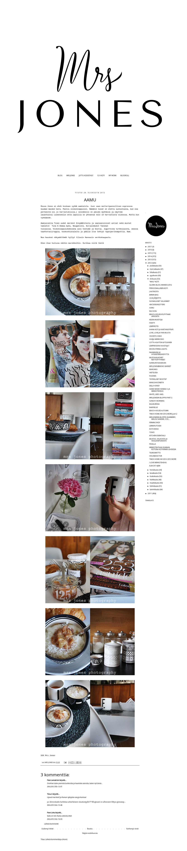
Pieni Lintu (51, 812)
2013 (150, 259)
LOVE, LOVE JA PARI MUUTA (160, 332)
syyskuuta (154, 275)
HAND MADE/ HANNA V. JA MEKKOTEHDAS (159, 390)
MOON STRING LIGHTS (158, 349)
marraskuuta (155, 269)
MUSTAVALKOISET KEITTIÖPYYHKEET (157, 358)
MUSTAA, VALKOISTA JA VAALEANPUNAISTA (158, 440)
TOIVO (151, 432)
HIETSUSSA (153, 372)
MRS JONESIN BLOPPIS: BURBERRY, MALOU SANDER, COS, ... (162, 418)
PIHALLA (152, 444)
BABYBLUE (153, 407)
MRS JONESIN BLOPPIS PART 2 (160, 397)
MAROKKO (153, 369)
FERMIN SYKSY (154, 422)
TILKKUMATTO (155, 452)
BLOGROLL (124, 175)
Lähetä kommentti (51, 824)
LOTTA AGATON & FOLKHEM (160, 342)
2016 (150, 250)
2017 (150, 246)
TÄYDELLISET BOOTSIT (158, 379)
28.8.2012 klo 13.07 (54, 786)
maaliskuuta (155, 483)
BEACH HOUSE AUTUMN (158, 410)
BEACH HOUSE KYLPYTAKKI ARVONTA (159, 315)
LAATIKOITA (154, 291)
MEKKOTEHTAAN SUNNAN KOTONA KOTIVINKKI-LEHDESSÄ (162, 448)
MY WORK (112, 175)
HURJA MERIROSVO (156, 339)
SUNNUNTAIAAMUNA (157, 363)
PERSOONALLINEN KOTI (158, 288)
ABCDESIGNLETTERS (157, 304)
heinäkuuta (154, 470)
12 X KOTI (101, 175)
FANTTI (152, 323)
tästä (101, 243)
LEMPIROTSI (153, 326)
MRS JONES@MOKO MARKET (160, 366)
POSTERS (152, 376)
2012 (150, 263)
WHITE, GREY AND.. (156, 394)
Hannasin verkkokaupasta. (98, 237)
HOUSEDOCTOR (155, 456)
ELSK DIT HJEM (154, 465)
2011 (150, 493)
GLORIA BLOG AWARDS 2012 (160, 285)
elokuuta (153, 279)
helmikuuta (154, 486)
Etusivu (90, 829)
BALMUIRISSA (154, 404)
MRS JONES (70, 175)
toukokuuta (154, 476)
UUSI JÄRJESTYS (155, 298)
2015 (150, 253)
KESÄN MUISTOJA (156, 319)
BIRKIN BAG (153, 295)
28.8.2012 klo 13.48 (54, 805)
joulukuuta (154, 266)
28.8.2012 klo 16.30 (54, 819)
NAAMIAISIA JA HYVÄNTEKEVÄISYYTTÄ (159, 353)
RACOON (153, 311)
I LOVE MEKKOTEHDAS (157, 462)
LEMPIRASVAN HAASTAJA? (159, 346)
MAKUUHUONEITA (156, 382)
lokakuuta (154, 272)
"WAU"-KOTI (154, 281)
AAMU (151, 308)
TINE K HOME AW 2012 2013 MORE (162, 459)
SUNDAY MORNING (156, 401)
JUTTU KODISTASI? (86, 175)
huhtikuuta (154, 479)
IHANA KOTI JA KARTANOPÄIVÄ (161, 329)
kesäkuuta (154, 473)
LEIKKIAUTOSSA (155, 426)
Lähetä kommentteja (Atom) (56, 839)
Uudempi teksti (47, 829)
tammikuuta (155, 489)
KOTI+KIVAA (154, 429)
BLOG (60, 175)
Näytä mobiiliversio (90, 833)
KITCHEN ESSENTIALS (157, 435)
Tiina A (49, 794)
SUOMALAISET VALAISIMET (159, 301)
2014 (150, 256)
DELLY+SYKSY (154, 386)
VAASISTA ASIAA (155, 336)
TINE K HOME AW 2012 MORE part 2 (163, 414)
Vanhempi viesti (132, 829)
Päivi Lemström (53, 780)
